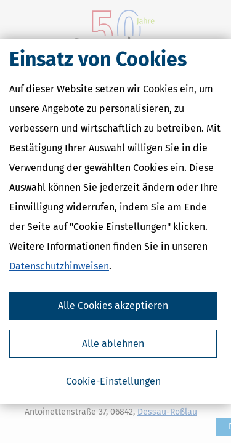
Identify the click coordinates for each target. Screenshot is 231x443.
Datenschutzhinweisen (59, 266)
